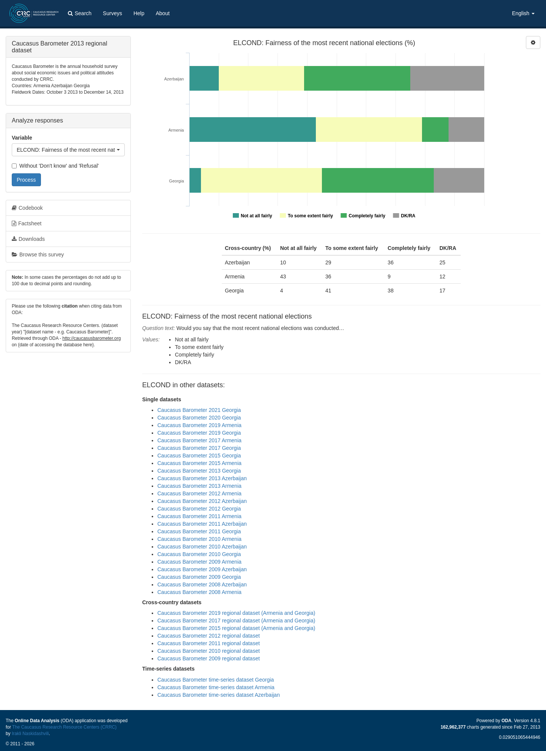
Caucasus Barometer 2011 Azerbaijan (202, 524)
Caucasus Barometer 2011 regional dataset (208, 643)
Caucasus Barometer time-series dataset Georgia (215, 680)
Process (26, 180)
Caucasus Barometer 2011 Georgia (199, 531)
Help (138, 13)
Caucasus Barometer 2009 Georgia (199, 577)
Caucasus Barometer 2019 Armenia (199, 425)
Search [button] (79, 13)
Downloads (28, 239)
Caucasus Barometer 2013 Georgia (199, 471)
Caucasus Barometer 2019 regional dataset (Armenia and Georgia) (236, 613)
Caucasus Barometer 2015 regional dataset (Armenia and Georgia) (236, 628)
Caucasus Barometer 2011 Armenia (199, 516)
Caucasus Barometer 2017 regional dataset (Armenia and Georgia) (236, 620)
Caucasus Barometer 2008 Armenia (199, 592)
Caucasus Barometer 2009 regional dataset (208, 658)
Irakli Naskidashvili (30, 733)
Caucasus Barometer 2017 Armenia (199, 440)
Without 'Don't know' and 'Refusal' (55, 166)
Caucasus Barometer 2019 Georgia (199, 433)
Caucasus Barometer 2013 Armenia (199, 486)
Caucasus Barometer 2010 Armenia (199, 539)
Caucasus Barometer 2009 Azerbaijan (202, 569)
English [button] (523, 13)
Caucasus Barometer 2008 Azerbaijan (202, 584)
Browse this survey (38, 254)
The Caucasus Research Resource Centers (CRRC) (64, 727)
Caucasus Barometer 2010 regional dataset (208, 651)
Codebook (27, 208)
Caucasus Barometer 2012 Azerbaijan (202, 501)
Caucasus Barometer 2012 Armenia (199, 493)
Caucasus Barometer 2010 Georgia (199, 554)
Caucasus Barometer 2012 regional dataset (208, 636)
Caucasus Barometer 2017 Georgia (199, 448)
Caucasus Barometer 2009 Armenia (199, 562)
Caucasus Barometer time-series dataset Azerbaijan (218, 695)
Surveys (112, 13)
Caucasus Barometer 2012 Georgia (199, 509)
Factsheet (26, 223)
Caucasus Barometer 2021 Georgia (199, 410)
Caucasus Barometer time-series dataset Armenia (216, 687)
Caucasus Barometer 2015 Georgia (199, 455)
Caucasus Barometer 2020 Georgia (199, 418)
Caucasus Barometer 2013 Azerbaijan (202, 478)
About (163, 13)
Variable (22, 138)
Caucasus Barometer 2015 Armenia (199, 463)
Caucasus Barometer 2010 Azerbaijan (202, 547)
